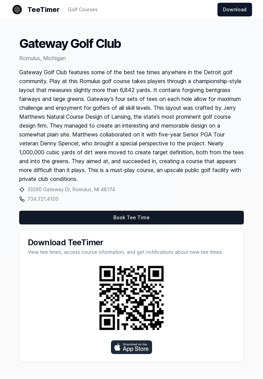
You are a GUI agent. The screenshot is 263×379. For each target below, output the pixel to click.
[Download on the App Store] (131, 347)
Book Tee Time (131, 217)
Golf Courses (83, 9)
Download (235, 9)
